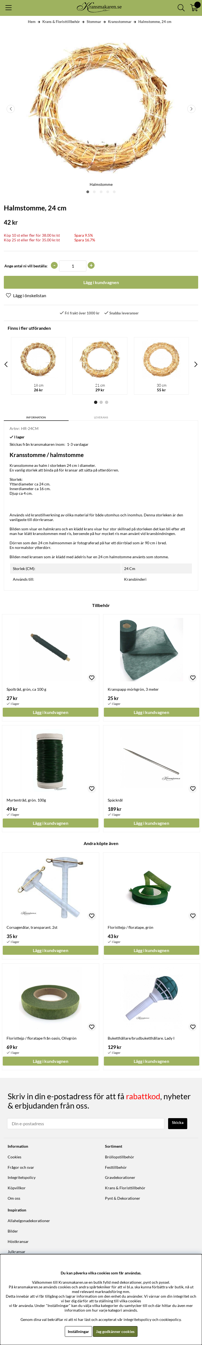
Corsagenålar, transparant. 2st (32, 927)
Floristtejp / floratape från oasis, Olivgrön (42, 1038)
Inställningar (78, 1331)
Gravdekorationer (120, 1177)
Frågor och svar (21, 1167)
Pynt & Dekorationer (122, 1198)
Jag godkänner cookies (115, 1331)
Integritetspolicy (22, 1177)
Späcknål (115, 800)
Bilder (13, 1231)
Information (36, 417)
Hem (32, 21)
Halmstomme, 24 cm (154, 21)
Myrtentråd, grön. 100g (26, 800)
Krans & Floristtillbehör (61, 21)
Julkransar (16, 1251)
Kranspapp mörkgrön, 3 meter (133, 689)
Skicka (177, 1122)
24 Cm (129, 568)
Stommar (94, 21)
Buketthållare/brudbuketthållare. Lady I (141, 1038)
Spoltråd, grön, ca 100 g (26, 689)
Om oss (14, 1198)
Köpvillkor (17, 1187)
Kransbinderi (135, 579)
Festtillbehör (116, 1167)
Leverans (101, 417)
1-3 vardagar (78, 444)
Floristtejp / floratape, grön (130, 927)
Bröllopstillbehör (119, 1157)
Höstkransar (18, 1241)
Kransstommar (119, 21)
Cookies (14, 1157)
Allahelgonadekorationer (29, 1220)
